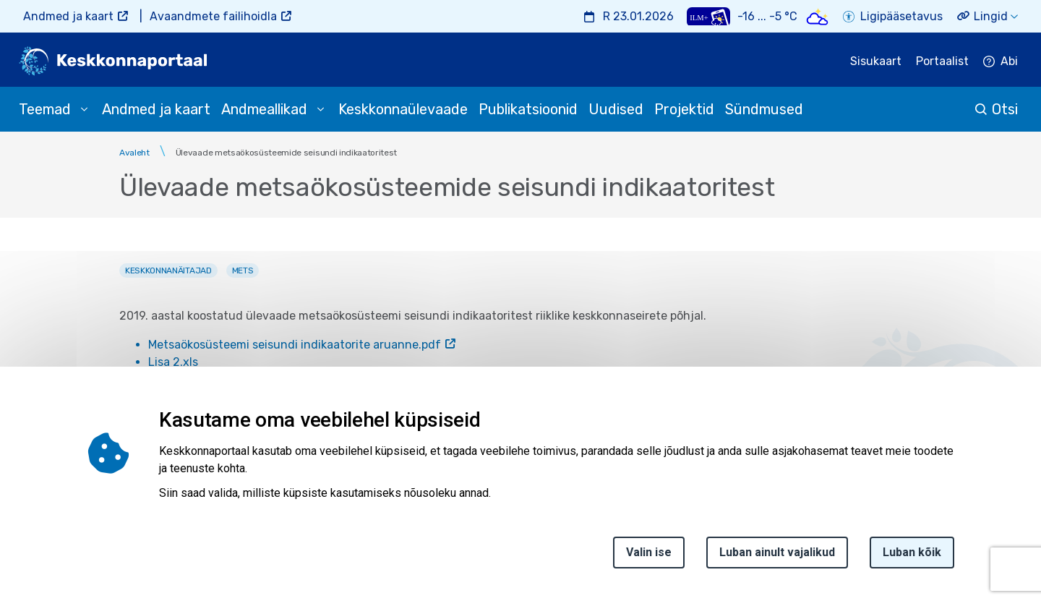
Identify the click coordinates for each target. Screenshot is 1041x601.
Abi (1009, 61)
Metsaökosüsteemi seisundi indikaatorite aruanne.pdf (294, 344)
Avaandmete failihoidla (213, 16)
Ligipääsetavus (901, 16)
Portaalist (942, 61)
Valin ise (649, 552)
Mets (243, 270)
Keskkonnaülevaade (403, 109)
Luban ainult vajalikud (777, 552)
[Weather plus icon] (708, 16)
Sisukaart (875, 61)
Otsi (1005, 109)
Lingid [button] (991, 16)
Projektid (684, 109)
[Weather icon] (817, 16)
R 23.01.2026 (638, 16)
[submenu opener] (84, 109)
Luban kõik (912, 552)
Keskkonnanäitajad (168, 270)
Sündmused (764, 109)
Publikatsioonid (528, 109)
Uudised (615, 109)
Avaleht (134, 153)
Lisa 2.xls (173, 362)
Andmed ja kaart (68, 16)
